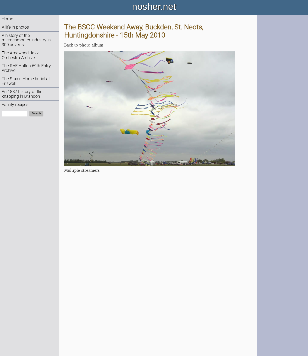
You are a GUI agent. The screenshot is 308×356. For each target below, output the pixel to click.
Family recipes (15, 104)
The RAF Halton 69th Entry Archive (26, 68)
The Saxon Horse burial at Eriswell (26, 81)
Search (36, 113)
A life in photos (15, 27)
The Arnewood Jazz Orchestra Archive (20, 55)
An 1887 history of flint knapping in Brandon (23, 94)
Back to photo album (83, 45)
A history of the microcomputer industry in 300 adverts (26, 40)
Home (7, 18)
